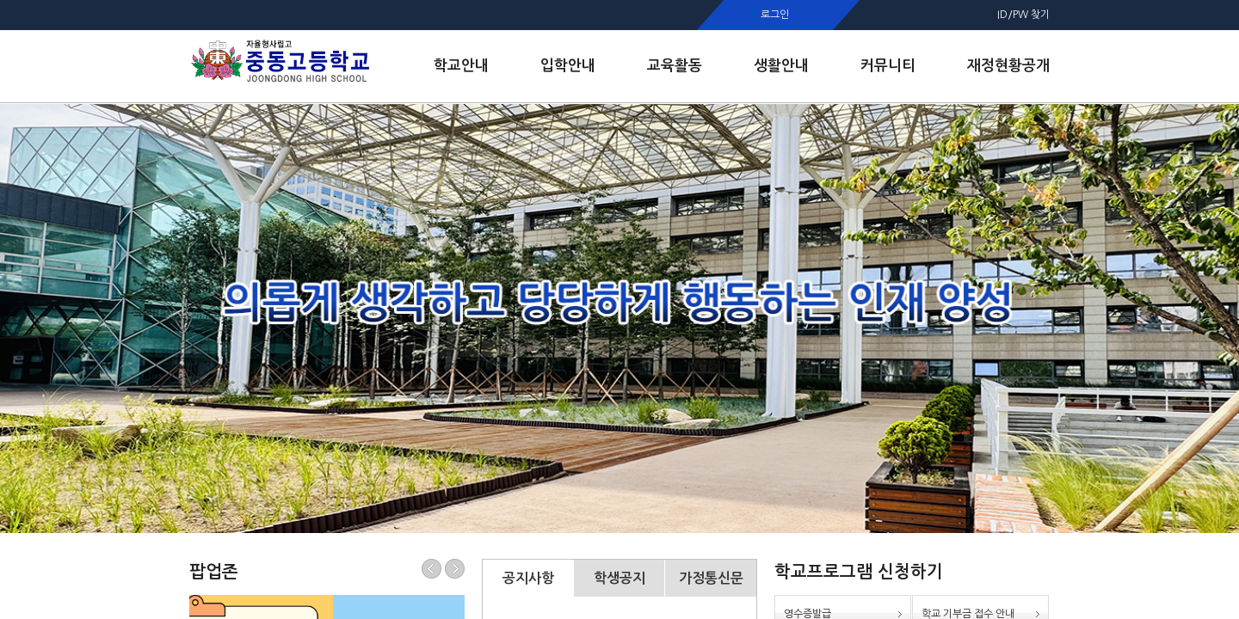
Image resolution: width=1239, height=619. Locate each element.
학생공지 (619, 578)
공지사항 (528, 578)
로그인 (775, 14)
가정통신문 (711, 578)
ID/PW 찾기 (1023, 14)
